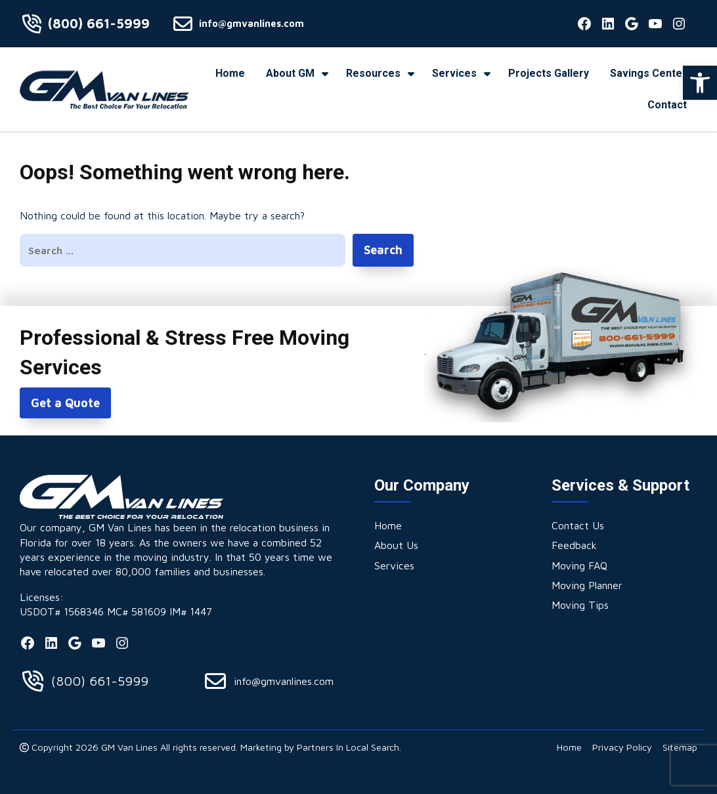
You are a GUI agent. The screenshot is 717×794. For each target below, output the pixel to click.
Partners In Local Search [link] (348, 747)
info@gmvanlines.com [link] (251, 23)
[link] (700, 83)
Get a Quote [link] (65, 403)
